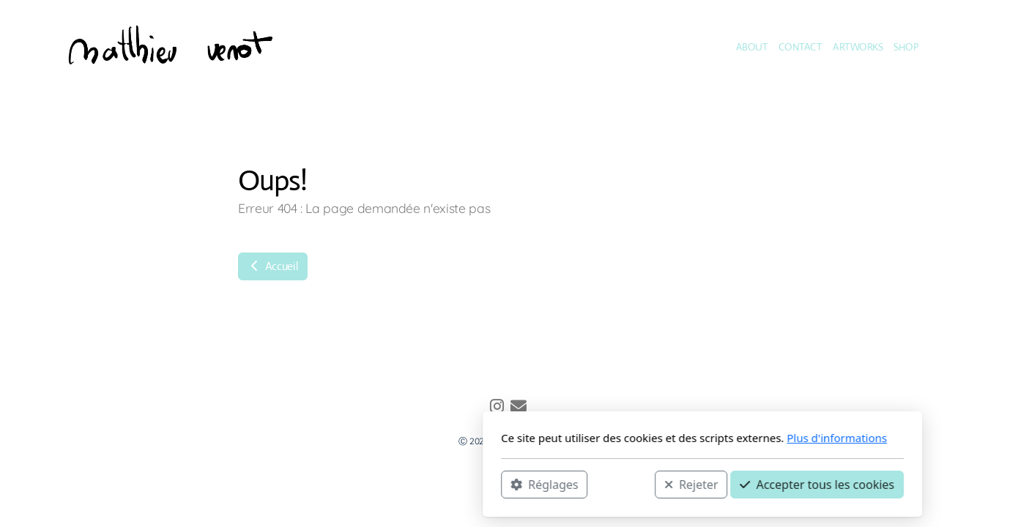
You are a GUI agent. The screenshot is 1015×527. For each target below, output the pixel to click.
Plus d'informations (642, 437)
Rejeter (496, 484)
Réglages (349, 484)
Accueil (273, 266)
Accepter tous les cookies (622, 484)
